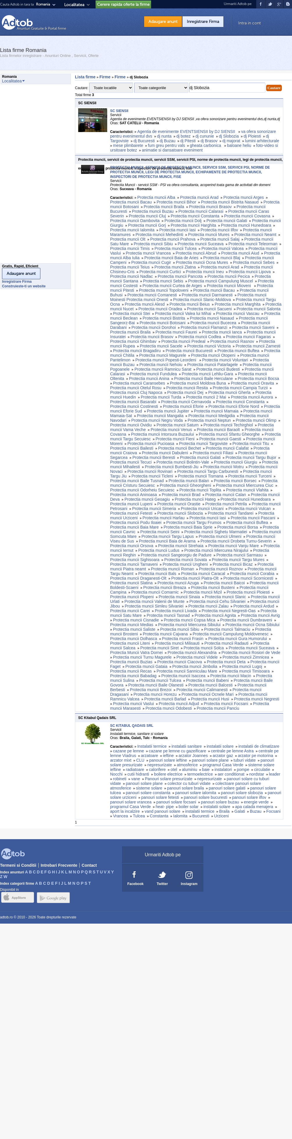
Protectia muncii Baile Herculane (203, 378)
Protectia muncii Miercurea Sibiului (189, 624)
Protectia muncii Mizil (203, 592)
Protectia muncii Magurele (162, 355)
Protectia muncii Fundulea (153, 374)
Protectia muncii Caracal (203, 573)
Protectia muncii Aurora (252, 397)
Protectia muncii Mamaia (216, 411)
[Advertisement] (24, 175)
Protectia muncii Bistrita (164, 318)
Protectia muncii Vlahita (247, 490)
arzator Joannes (193, 755)
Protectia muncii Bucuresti (189, 350)
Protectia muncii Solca (204, 648)
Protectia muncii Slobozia (180, 513)
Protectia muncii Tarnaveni (134, 564)
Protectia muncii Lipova (250, 271)
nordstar (256, 774)
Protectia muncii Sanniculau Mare (187, 671)
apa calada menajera (254, 806)
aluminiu (189, 769)
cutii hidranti (138, 774)
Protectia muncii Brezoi (150, 689)
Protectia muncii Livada (176, 610)
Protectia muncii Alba (156, 197)
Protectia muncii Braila (164, 206)
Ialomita (180, 816)
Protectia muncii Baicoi (224, 583)
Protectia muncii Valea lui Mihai (183, 313)
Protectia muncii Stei (131, 313)
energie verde (256, 802)
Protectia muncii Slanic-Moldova (202, 299)
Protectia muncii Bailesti (131, 448)
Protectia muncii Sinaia (179, 596)
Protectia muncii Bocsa (258, 378)
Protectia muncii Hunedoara (246, 225)
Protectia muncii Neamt (255, 234)
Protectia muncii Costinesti (134, 406)
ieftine (168, 755)
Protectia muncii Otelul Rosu (136, 387)
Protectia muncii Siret (159, 648)
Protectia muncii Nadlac (131, 276)
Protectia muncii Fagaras (248, 336)
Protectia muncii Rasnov (232, 341)
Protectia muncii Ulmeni (220, 536)
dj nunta (164, 136)
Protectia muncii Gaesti (220, 439)
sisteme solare (149, 788)
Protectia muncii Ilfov (219, 230)
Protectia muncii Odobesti (169, 708)
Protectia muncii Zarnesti (258, 346)
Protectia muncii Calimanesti (202, 689)
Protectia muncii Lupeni (131, 504)
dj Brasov (208, 140)
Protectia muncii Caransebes (139, 383)
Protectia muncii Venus (171, 429)
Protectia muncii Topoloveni (163, 290)
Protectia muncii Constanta (195, 216)
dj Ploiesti (252, 136)
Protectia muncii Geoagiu (147, 499)
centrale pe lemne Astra (232, 751)
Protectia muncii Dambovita (135, 220)
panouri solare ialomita (195, 792)
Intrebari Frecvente (59, 865)
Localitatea (74, 4)
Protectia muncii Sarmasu (239, 555)
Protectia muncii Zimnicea (246, 657)
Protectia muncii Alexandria (192, 652)
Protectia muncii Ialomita (132, 230)
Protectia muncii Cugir (151, 262)
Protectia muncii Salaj (219, 239)
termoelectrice (200, 774)
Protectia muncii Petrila (226, 504)
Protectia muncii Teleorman (252, 244)
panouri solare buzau (220, 802)
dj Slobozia (229, 136)
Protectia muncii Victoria (209, 346)
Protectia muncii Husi (210, 699)
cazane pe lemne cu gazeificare (177, 751)
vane (135, 778)
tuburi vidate (245, 760)
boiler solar (188, 806)
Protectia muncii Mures (208, 234)
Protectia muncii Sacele (161, 346)
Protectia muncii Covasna (247, 216)
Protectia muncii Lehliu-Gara (207, 374)
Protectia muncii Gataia (147, 666)
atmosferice (187, 765)
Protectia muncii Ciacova (179, 661)
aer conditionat (231, 774)
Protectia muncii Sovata (185, 559)
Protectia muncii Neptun (209, 420)
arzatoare (149, 755)
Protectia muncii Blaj (221, 257)
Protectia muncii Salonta (258, 309)
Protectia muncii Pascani (253, 518)
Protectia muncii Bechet (179, 448)
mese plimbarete (128, 145)
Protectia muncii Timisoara (246, 671)
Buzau (255, 811)
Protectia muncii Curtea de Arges (172, 285)
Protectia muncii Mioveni (229, 285)
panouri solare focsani (176, 802)
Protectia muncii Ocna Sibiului (252, 624)
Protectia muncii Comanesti (152, 295)
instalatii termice (199, 811)
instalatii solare (220, 746)
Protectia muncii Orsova (131, 545)
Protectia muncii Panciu (218, 708)
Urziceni (221, 816)
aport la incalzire (125, 811)
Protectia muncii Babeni (207, 680)
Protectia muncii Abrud (196, 253)
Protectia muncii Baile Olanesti (156, 685)
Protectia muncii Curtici (160, 271)
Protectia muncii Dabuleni (165, 452)
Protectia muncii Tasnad (168, 615)
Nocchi (116, 774)
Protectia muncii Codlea (199, 336)
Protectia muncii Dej (185, 392)
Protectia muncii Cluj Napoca (136, 392)
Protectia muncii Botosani (163, 322)
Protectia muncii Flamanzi (204, 327)
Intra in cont (249, 23)
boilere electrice (168, 774)
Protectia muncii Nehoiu (160, 364)
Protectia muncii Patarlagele (212, 364)
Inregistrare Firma (203, 21)
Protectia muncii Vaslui (133, 703)
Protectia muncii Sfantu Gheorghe (229, 434)
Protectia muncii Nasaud (212, 318)
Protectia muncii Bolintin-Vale (183, 462)
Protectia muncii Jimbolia (194, 666)
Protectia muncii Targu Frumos (193, 522)
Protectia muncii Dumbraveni (246, 620)
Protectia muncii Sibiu (153, 244)
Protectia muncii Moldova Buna (198, 383)
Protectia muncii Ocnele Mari (208, 694)
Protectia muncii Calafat (227, 448)
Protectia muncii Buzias (131, 661)
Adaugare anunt (163, 21)
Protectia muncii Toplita (200, 490)
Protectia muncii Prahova (173, 239)
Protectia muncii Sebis (163, 281)
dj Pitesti (188, 140)
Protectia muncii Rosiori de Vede (250, 652)
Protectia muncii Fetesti (131, 513)
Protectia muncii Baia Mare (134, 527)
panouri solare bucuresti (205, 797)
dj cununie (205, 136)
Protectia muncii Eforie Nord (233, 406)
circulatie (262, 769)
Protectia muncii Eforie (183, 406)
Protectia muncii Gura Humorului (237, 638)
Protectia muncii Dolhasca (133, 638)
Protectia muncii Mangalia (160, 415)
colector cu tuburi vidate (189, 783)
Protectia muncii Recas (131, 671)
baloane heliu (239, 145)
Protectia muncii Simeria (154, 508)
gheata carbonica (206, 145)
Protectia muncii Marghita (238, 304)
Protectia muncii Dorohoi (154, 327)
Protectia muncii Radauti (226, 643)
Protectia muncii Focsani (226, 703)
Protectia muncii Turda (161, 397)
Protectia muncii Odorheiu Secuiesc (142, 490)
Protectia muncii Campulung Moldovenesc (230, 634)
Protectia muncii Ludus (159, 550)
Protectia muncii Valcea (222, 248)
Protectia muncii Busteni (213, 587)
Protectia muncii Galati (226, 220)
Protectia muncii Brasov (210, 206)
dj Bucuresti (144, 140)
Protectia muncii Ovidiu (131, 425)
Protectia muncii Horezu (155, 694)
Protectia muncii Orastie (178, 504)
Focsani (273, 811)
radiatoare (135, 769)
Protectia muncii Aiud (240, 253)
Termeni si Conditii (18, 865)
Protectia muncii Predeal (183, 341)
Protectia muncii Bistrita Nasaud (230, 202)
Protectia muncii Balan (189, 480)
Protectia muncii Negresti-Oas (229, 610)
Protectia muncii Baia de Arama (167, 541)
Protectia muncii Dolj (183, 220)
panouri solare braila (185, 788)
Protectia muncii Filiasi (213, 452)
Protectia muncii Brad (181, 494)
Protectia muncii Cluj (147, 216)
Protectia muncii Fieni (175, 439)
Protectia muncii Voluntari (225, 360)
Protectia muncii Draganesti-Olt (138, 578)
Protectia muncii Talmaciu (227, 629)
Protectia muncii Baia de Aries (171, 257)
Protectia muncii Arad (199, 197)
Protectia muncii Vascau (237, 313)
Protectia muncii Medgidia (211, 415)
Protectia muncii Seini (160, 531)
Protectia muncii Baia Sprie (188, 527)
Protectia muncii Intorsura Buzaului (162, 434)
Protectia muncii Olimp (256, 420)
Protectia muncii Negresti (256, 699)
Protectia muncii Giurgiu (235, 462)
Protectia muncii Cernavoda (186, 401)
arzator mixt (120, 760)
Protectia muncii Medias (131, 624)
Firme (105, 77)
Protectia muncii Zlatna (175, 267)
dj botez (183, 136)
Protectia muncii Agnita (215, 615)
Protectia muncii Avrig (260, 615)
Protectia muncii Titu (250, 443)
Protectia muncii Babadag (133, 675)
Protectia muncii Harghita (193, 225)
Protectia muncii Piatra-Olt (194, 578)
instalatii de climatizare (259, 746)
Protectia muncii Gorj (147, 225)
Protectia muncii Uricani (202, 508)
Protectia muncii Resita (187, 387)
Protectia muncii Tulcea (176, 248)
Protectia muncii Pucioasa (150, 443)
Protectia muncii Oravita (252, 383)
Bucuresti (200, 816)
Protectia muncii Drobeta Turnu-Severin (236, 541)
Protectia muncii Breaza (164, 587)
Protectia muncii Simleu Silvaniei (154, 606)
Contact (89, 865)
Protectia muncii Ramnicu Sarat (163, 369)
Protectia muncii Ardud (253, 606)
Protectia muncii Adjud (179, 703)
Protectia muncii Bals (157, 573)
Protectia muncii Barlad (165, 699)
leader (274, 774)
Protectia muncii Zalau (208, 606)
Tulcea (139, 816)
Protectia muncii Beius (190, 304)
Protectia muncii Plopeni (132, 596)
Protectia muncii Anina (149, 378)
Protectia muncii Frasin (182, 638)
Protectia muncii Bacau (131, 202)
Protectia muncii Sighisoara (135, 559)
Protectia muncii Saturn (178, 425)
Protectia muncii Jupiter (168, 411)
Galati (239, 811)
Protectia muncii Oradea (160, 309)
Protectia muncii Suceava (201, 244)
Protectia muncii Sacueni (209, 309)
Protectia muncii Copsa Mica (189, 620)
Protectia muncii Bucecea (213, 322)
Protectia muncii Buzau (152, 211)
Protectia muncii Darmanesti (207, 295)
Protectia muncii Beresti (153, 457)
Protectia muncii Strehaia (180, 545)
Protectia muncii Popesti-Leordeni (166, 360)
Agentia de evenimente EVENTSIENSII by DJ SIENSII (186, 131)
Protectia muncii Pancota (180, 276)
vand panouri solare (162, 811)
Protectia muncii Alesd (145, 304)
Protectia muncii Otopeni (213, 355)
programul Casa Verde (223, 765)
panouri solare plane (210, 760)
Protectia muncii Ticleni (152, 476)
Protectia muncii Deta (226, 661)
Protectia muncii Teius (130, 267)
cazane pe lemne (128, 751)
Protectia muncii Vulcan (249, 508)
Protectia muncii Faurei (176, 332)
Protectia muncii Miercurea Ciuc (244, 485)
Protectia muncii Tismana (200, 476)
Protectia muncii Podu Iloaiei (136, 522)
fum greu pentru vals (166, 145)
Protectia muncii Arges (243, 197)
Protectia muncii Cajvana (165, 634)
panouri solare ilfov (249, 797)
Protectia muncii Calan (225, 494)
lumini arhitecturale (262, 140)
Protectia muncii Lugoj (242, 666)
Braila (224, 811)
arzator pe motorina (255, 755)
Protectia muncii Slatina (131, 583)
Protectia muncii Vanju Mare (233, 545)
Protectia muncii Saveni (253, 327)
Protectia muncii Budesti (218, 369)
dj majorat (231, 140)
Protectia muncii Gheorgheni (185, 485)
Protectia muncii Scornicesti (248, 578)
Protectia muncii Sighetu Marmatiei (215, 531)
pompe (243, 769)
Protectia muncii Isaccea (183, 675)
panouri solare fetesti (160, 797)
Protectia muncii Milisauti (177, 643)
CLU (140, 760)
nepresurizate (159, 765)
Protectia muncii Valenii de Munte (154, 601)
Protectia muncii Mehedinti (159, 234)
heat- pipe (165, 806)
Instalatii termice (151, 746)
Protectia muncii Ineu (205, 271)
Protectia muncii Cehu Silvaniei (217, 601)
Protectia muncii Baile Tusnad (137, 480)
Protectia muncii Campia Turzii (240, 387)
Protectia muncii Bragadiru (137, 350)
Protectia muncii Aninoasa (133, 494)
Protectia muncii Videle (197, 657)
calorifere (157, 769)
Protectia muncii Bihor (176, 202)
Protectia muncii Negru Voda (157, 420)
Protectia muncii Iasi (177, 230)
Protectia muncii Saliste (134, 629)
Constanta (159, 816)
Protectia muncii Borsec (235, 480)
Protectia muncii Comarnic (155, 592)
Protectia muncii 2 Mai (206, 397)
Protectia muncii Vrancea (148, 253)
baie (205, 769)
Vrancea (120, 816)
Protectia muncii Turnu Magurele (142, 657)
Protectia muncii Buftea (238, 350)
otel (174, 769)
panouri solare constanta (148, 792)
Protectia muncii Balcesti (210, 685)
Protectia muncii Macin (230, 675)
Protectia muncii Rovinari (149, 471)
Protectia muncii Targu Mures (238, 559)
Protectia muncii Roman (172, 569)
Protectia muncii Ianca (222, 332)
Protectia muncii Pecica (228, 276)
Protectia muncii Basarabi (133, 401)
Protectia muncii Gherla (229, 392)
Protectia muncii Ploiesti (248, 592)
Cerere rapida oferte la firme (123, 4)
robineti (119, 778)
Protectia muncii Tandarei (230, 513)
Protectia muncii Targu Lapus (167, 536)
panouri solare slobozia (242, 792)
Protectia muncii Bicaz (233, 564)
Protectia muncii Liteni (130, 643)
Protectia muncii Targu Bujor (250, 457)
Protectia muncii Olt (127, 239)
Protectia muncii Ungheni (185, 564)
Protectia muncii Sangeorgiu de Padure (176, 555)
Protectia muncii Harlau (164, 518)
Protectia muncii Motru (223, 466)
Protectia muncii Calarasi (200, 211)
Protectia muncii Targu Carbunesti (207, 471)
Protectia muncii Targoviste (203, 443)
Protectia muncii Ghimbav (133, 341)
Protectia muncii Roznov (221, 569)
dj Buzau (167, 140)
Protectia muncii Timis (130, 248)
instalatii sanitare (186, 746)
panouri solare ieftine (168, 760)
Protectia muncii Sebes (254, 262)
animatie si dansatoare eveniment (172, 150)
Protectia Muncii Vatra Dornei (136, 652)
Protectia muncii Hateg (195, 499)
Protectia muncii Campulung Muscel (220, 281)
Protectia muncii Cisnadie (136, 620)
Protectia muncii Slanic (225, 596)
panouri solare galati (227, 788)
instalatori (223, 769)
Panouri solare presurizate (168, 778)
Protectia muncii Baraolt (218, 429)
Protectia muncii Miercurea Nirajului (216, 550)
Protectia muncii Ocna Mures (202, 262)
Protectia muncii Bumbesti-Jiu (171, 466)
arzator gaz (223, 755)
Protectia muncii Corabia (252, 573)
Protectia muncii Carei (130, 610)
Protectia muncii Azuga (178, 583)
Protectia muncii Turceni (249, 476)
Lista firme (85, 77)
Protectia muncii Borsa (237, 527)
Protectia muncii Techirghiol (228, 425)
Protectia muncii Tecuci (131, 462)
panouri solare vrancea (130, 802)
